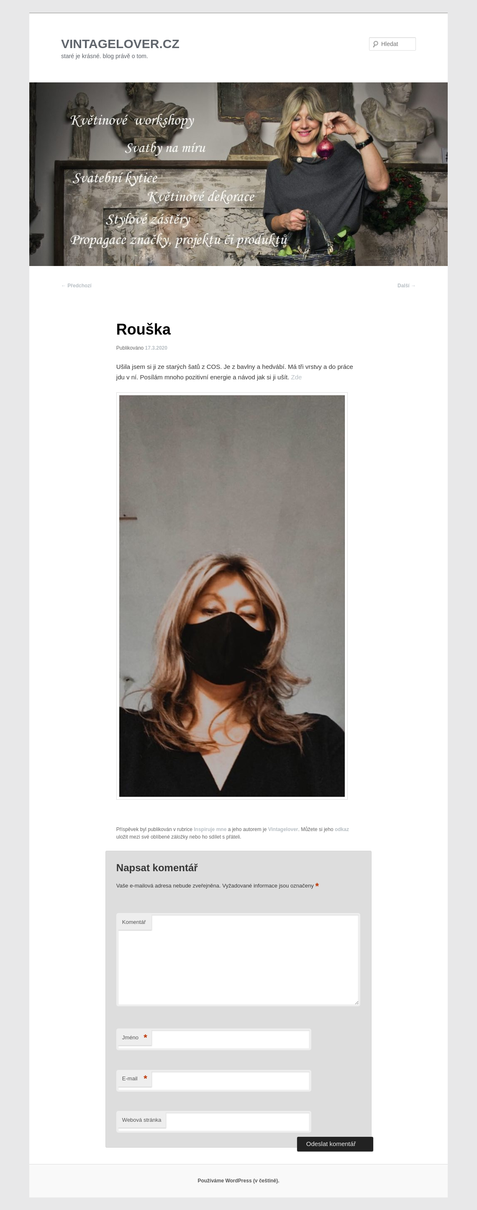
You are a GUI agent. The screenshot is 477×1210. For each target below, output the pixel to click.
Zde (296, 377)
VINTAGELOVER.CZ (120, 44)
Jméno (134, 1038)
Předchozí (76, 286)
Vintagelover (283, 829)
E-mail (134, 1079)
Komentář (134, 922)
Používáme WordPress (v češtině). (238, 1181)
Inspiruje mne (210, 829)
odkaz (342, 829)
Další (407, 286)
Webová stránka (142, 1120)
